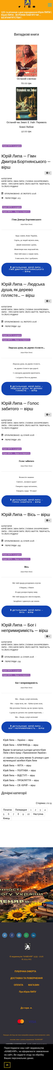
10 (28, 814)
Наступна (38, 814)
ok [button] (7, 1065)
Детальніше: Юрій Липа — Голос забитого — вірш (26, 501)
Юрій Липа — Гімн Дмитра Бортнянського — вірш (26, 161)
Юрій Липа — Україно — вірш (18, 740)
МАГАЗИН (33, 985)
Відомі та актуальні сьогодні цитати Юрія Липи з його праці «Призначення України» (25, 751)
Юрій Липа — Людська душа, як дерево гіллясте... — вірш (23, 290)
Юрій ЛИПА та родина (12, 146)
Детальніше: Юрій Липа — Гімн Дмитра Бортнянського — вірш (26, 269)
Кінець (6, 818)
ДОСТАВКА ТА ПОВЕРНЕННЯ (26, 978)
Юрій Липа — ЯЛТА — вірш (17, 765)
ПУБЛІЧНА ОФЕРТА (25, 971)
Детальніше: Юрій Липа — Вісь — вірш (26, 611)
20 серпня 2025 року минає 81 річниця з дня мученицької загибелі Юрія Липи (26, 759)
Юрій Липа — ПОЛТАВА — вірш (19, 770)
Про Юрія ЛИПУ (27, 991)
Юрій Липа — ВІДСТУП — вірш (19, 775)
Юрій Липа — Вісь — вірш (25, 514)
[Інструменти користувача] (48, 173)
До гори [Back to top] (27, 1008)
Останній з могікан (26, 78)
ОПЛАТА (18, 985)
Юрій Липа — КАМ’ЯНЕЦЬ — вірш (20, 745)
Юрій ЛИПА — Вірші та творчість (16, 212)
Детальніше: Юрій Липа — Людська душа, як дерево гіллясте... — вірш (26, 388)
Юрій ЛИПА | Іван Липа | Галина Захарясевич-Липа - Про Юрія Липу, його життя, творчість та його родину (25, 183)
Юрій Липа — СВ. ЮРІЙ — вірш (19, 785)
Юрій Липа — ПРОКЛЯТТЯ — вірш (21, 780)
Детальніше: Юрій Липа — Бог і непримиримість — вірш (26, 727)
